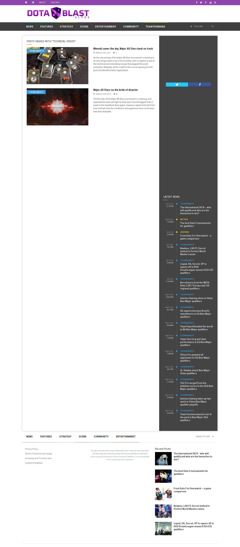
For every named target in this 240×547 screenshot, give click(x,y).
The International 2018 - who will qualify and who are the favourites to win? (193, 456)
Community (131, 26)
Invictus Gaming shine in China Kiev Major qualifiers (196, 300)
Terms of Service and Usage (38, 453)
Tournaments (36, 51)
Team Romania (155, 26)
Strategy (66, 26)
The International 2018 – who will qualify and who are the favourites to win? (195, 210)
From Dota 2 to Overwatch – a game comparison (195, 237)
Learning (184, 232)
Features (46, 26)
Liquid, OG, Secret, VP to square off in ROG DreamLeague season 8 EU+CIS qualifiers (196, 268)
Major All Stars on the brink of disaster (115, 89)
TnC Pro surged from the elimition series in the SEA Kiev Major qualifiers (196, 386)
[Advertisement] (157, 13)
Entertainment (105, 26)
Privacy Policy (31, 449)
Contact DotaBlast (33, 463)
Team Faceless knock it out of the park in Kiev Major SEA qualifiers (196, 417)
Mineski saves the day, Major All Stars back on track (123, 48)
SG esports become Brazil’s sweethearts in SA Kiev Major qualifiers (195, 313)
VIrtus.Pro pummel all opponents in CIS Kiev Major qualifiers (195, 357)
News (29, 26)
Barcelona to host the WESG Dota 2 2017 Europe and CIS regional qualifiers (195, 285)
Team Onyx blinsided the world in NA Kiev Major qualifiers (196, 328)
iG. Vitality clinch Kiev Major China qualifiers (195, 372)
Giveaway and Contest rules (38, 458)
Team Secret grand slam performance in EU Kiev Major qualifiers (196, 342)
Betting (184, 219)
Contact (55, 2)
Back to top (205, 436)
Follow (196, 26)
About (42, 2)
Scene (84, 26)
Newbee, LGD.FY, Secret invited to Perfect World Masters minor (193, 251)
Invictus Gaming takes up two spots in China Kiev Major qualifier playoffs (195, 401)
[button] (212, 26)
